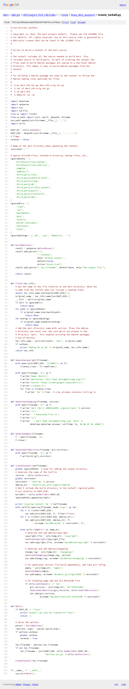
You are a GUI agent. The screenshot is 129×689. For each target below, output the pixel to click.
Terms (35, 684)
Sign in (123, 4)
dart (6, 15)
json (123, 684)
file (65, 22)
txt (116, 684)
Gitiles (18, 684)
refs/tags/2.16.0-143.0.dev (39, 15)
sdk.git (15, 15)
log (73, 22)
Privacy (26, 684)
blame (82, 22)
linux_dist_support (83, 15)
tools (64, 15)
